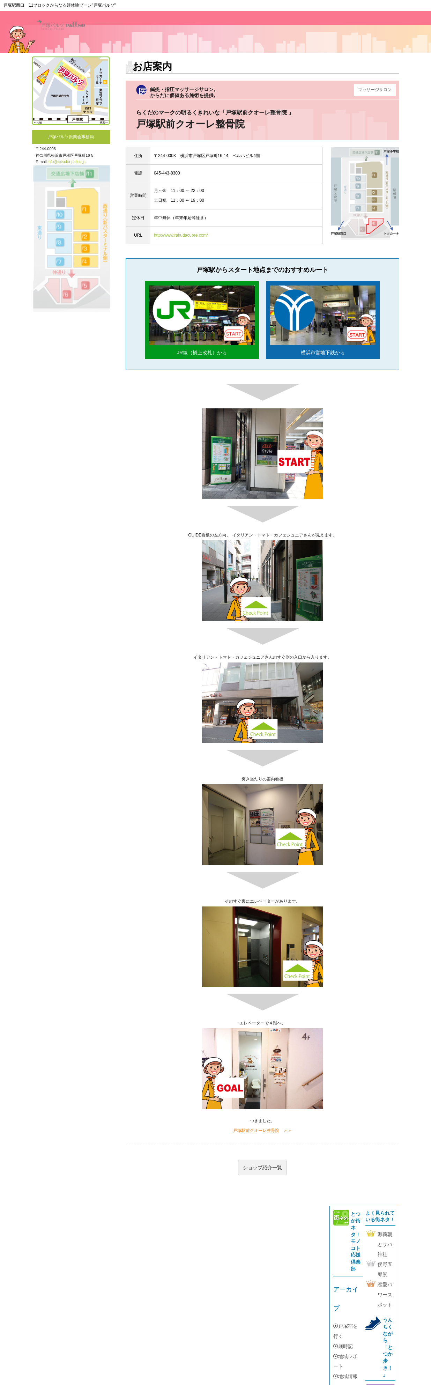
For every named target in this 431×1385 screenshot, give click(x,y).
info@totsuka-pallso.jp (67, 162)
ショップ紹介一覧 (262, 1167)
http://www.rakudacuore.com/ (181, 235)
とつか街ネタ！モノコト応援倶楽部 (356, 1241)
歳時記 (343, 1346)
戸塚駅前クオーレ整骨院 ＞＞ (262, 1130)
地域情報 (345, 1376)
